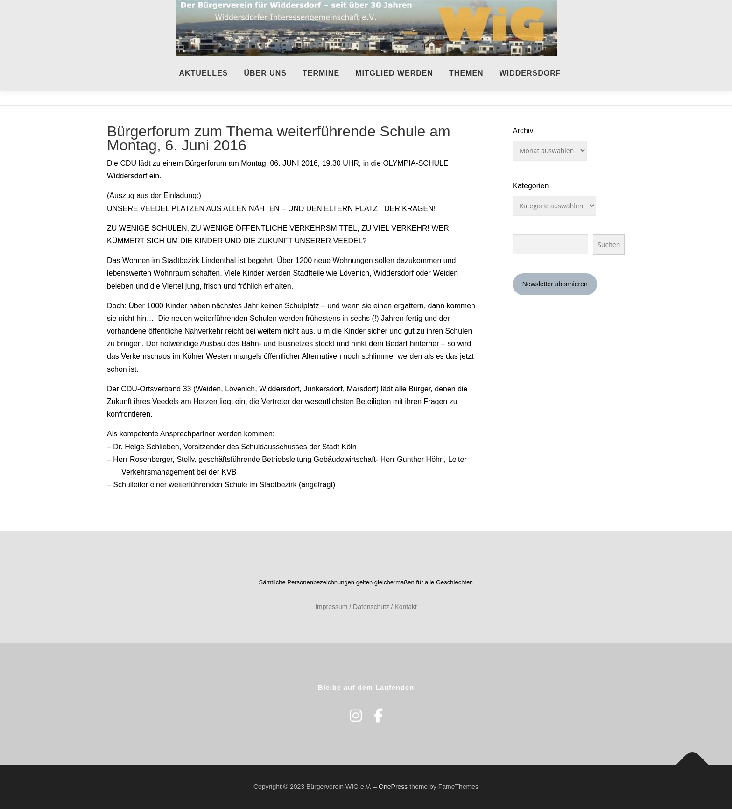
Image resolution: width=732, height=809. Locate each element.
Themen (466, 73)
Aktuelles (203, 73)
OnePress (393, 786)
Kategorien (531, 186)
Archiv (523, 131)
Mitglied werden (394, 73)
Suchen (609, 244)
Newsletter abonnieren (555, 284)
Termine (321, 73)
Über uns (265, 73)
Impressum (331, 606)
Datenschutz (371, 606)
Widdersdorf (530, 73)
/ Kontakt (404, 606)
